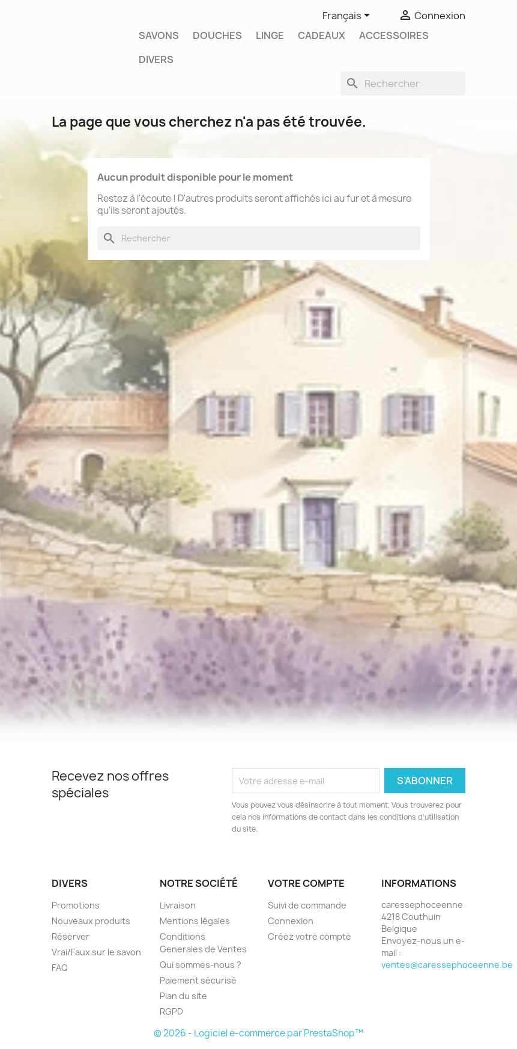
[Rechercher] (402, 83)
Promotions (76, 905)
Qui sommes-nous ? (200, 964)
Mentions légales (195, 921)
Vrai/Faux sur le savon (96, 952)
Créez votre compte (309, 936)
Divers (156, 59)
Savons (159, 35)
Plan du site (183, 996)
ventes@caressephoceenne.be (447, 964)
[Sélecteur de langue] (348, 16)
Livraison (178, 905)
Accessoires (394, 35)
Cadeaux (321, 35)
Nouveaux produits (91, 921)
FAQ (60, 967)
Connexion (290, 921)
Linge (270, 35)
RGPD (171, 1011)
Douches (217, 35)
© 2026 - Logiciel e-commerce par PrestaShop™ (258, 1033)
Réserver (70, 936)
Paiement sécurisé (198, 980)
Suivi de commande (307, 905)
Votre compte (306, 883)
